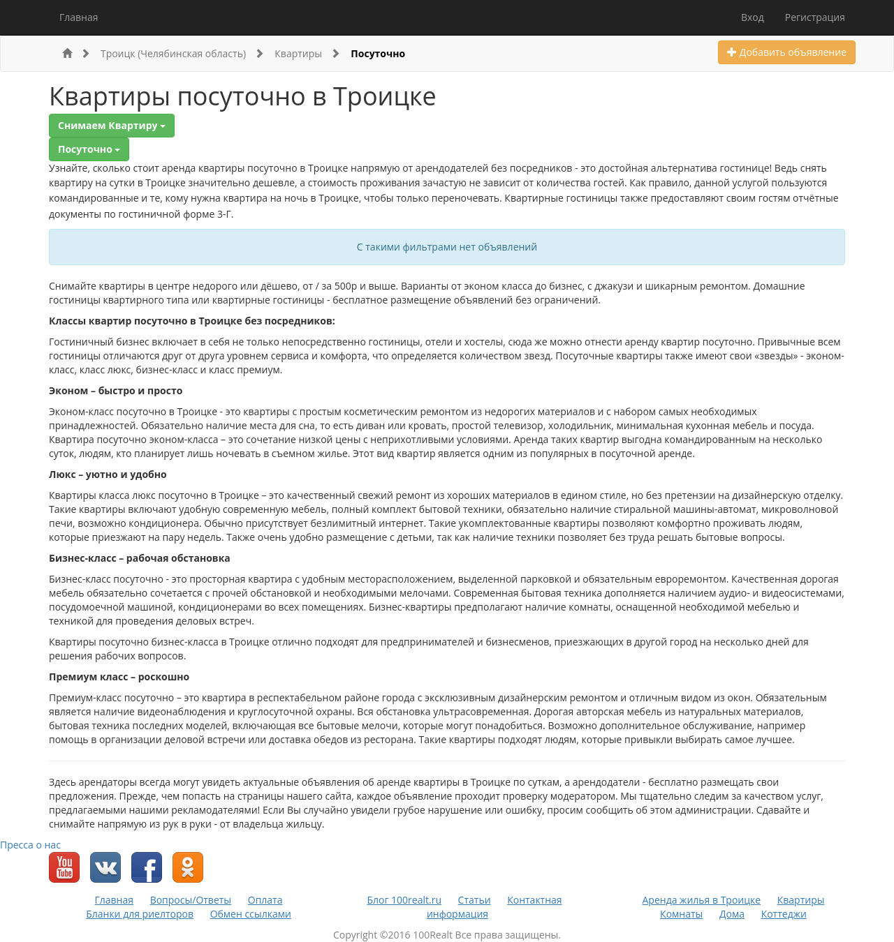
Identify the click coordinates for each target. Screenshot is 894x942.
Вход (752, 17)
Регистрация (815, 17)
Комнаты (681, 913)
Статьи (474, 899)
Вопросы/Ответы (190, 899)
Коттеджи (784, 913)
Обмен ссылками (250, 913)
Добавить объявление (787, 52)
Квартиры (307, 53)
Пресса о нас (30, 844)
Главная (78, 17)
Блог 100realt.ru (404, 899)
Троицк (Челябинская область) (182, 53)
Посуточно (378, 53)
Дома (732, 913)
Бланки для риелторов (139, 913)
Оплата (265, 899)
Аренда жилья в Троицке (702, 899)
